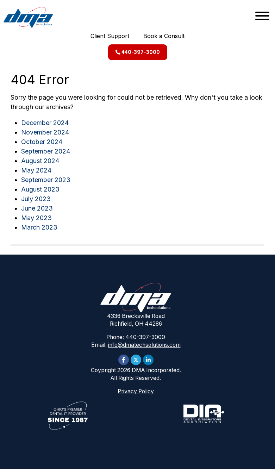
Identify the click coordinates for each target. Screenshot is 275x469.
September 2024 (45, 151)
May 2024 (36, 170)
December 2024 (45, 122)
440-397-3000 (137, 52)
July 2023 (36, 198)
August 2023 (40, 189)
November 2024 (45, 132)
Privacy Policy (136, 391)
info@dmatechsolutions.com (144, 345)
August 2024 (40, 160)
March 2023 (39, 227)
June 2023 (37, 208)
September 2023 (45, 179)
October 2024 (41, 141)
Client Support (109, 35)
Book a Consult (164, 35)
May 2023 (36, 217)
